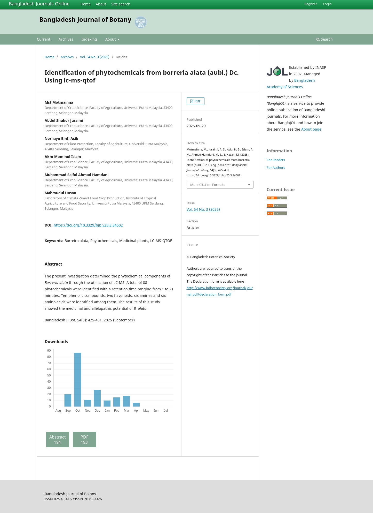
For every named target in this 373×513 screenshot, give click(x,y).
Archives (66, 39)
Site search (120, 4)
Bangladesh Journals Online (39, 4)
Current (43, 39)
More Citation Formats (207, 184)
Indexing (89, 39)
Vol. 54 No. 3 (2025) (94, 57)
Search (324, 39)
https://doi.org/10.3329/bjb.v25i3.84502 (88, 225)
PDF (197, 101)
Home (86, 4)
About (101, 4)
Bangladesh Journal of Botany (85, 19)
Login (327, 4)
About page (311, 129)
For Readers (276, 159)
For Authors (276, 167)
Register (310, 4)
